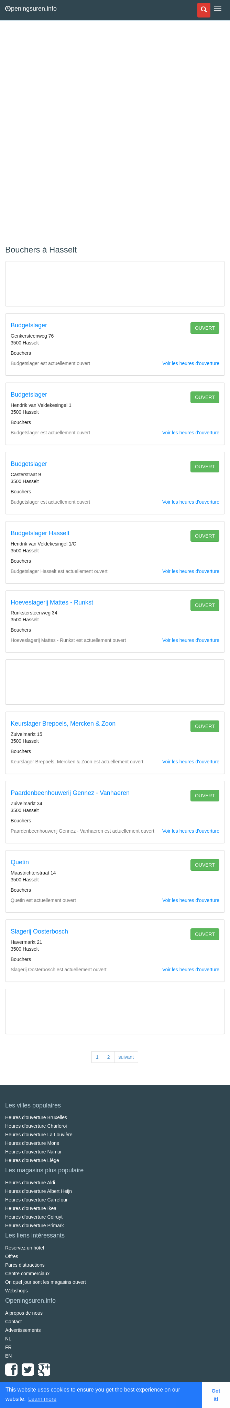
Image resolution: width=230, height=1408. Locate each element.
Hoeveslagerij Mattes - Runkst (52, 602)
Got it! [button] (216, 1395)
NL (8, 1338)
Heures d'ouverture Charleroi (36, 1126)
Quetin (20, 862)
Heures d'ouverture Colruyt (34, 1217)
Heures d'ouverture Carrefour (36, 1199)
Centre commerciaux (27, 1273)
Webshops (16, 1290)
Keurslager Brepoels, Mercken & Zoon (63, 723)
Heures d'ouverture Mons (32, 1143)
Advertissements (23, 1330)
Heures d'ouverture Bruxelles (36, 1117)
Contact (13, 1321)
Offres (11, 1256)
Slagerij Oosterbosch (39, 931)
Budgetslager (29, 325)
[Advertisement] (56, 134)
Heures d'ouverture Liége (32, 1160)
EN (8, 1356)
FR (8, 1347)
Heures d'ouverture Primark (34, 1225)
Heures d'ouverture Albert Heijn (38, 1191)
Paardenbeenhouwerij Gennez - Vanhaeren (70, 792)
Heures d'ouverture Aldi (30, 1182)
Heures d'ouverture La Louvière (39, 1134)
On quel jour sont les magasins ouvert (45, 1282)
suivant (126, 1057)
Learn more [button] (42, 1399)
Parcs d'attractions (25, 1265)
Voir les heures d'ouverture (190, 363)
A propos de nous (24, 1313)
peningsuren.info (31, 8)
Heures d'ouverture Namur (33, 1151)
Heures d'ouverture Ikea (30, 1208)
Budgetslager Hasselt (40, 533)
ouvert (205, 328)
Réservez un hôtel (24, 1248)
